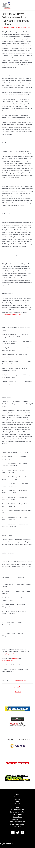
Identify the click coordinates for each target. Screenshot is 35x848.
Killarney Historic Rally (17, 809)
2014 (3, 27)
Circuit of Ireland (17, 817)
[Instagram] (22, 833)
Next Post (18, 692)
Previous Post (18, 687)
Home (17, 794)
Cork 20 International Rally (17, 824)
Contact (17, 804)
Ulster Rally (17, 826)
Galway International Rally (12, 27)
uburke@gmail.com (20, 680)
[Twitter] (17, 833)
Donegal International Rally (17, 821)
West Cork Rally (17, 814)
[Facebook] (13, 833)
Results (17, 799)
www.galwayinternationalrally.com (11, 314)
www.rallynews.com (7, 660)
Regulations (17, 796)
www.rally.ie (15, 658)
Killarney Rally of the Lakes (17, 819)
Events (17, 801)
